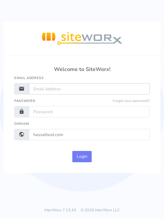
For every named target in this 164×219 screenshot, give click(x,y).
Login (82, 156)
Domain (21, 124)
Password (24, 101)
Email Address (29, 78)
